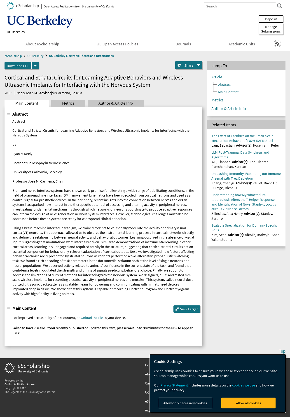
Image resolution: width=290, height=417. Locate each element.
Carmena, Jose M (69, 93)
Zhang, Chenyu (222, 183)
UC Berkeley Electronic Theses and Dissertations (81, 56)
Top (282, 351)
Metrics (68, 103)
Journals (183, 44)
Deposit (271, 19)
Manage (271, 28)
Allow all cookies (248, 403)
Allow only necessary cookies (185, 403)
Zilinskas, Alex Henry (227, 213)
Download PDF (18, 65)
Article (216, 77)
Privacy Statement (174, 385)
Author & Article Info (115, 103)
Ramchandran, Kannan (228, 166)
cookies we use (243, 385)
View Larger (189, 309)
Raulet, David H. (264, 183)
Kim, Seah (219, 234)
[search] (279, 5)
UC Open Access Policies (117, 44)
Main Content (26, 103)
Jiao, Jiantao (259, 161)
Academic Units (242, 44)
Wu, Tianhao (221, 161)
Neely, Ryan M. (27, 93)
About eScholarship (42, 44)
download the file (90, 317)
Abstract (20, 114)
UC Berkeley (16, 32)
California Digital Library (20, 384)
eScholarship (13, 56)
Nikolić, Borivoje (257, 234)
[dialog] (217, 383)
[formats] (35, 65)
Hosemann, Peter (266, 145)
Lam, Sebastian (223, 145)
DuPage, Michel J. (224, 187)
